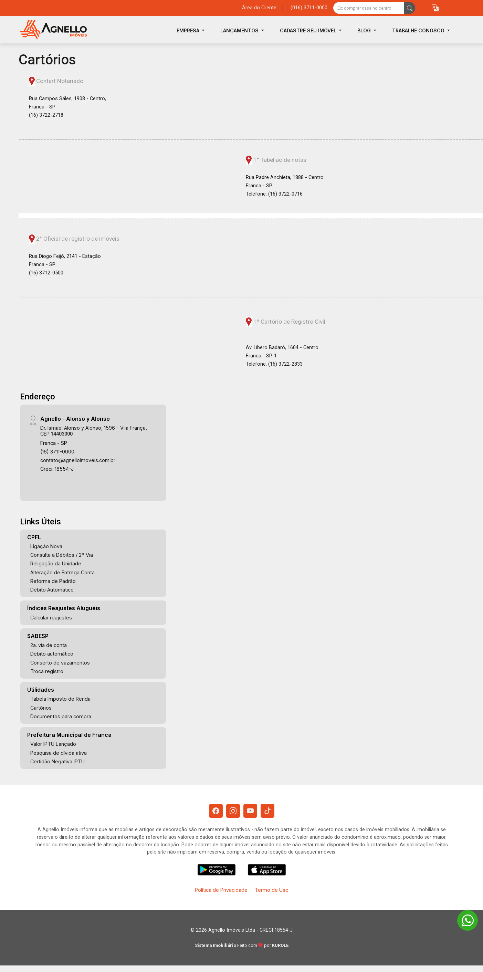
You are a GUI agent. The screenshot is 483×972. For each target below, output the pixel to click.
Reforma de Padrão (53, 581)
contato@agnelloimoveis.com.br (77, 460)
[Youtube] (250, 811)
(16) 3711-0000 (57, 451)
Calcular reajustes (51, 617)
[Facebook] (216, 811)
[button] (435, 8)
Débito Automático (52, 590)
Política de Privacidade (221, 890)
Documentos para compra (60, 716)
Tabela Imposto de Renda (60, 699)
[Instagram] (233, 811)
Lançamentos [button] (240, 30)
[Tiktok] (267, 811)
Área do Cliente (259, 8)
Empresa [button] (189, 30)
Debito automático (51, 654)
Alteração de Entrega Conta (62, 572)
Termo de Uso (271, 890)
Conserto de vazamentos (60, 663)
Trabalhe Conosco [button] (419, 30)
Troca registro (46, 671)
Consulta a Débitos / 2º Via (61, 555)
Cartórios (41, 708)
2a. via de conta (48, 645)
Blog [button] (364, 30)
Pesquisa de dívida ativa (58, 753)
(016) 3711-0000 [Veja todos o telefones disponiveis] (309, 8)
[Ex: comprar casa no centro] (369, 8)
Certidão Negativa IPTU (57, 761)
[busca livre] (409, 8)
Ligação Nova (46, 546)
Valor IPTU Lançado (53, 744)
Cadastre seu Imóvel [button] (309, 30)
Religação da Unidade (55, 563)
